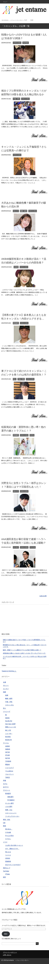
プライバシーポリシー (10, 952)
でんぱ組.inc (9, 771)
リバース (8, 855)
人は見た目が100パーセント (14, 845)
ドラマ (5, 842)
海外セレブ (6, 868)
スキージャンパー (10, 813)
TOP (14, 20)
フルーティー (9, 774)
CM (4, 823)
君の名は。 (8, 829)
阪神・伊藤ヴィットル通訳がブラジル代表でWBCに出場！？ (22, 650)
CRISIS (7, 858)
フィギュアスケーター (12, 816)
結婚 (6, 695)
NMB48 (7, 749)
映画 (4, 826)
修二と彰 (8, 730)
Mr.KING (8, 736)
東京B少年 (8, 740)
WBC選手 (10, 797)
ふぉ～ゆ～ (8, 733)
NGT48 (7, 758)
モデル (32, 435)
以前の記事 (43, 596)
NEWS (7, 718)
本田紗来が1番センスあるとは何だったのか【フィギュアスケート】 (24, 653)
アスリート (6, 790)
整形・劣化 (6, 819)
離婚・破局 (24, 211)
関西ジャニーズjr (10, 727)
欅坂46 (7, 764)
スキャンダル (17, 42)
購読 (5, 934)
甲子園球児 (10, 800)
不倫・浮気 (16, 99)
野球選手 (15, 323)
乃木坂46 (8, 761)
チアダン (8, 839)
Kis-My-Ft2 (8, 721)
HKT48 (7, 752)
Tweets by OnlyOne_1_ (9, 671)
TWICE (7, 777)
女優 (4, 682)
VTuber (7, 874)
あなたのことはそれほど (13, 864)
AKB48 (16, 267)
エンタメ (15, 547)
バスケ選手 (8, 806)
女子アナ (6, 787)
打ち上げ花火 (9, 835)
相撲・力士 (8, 810)
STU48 (7, 755)
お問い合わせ (7, 955)
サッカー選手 (9, 803)
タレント (15, 211)
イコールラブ (9, 768)
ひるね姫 (8, 832)
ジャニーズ (6, 711)
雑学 (4, 877)
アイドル (32, 547)
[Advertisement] (15, 618)
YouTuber (25, 42)
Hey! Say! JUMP (10, 724)
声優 (4, 780)
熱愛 (4, 692)
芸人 (14, 379)
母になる (8, 852)
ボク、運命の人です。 (12, 848)
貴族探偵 (8, 861)
